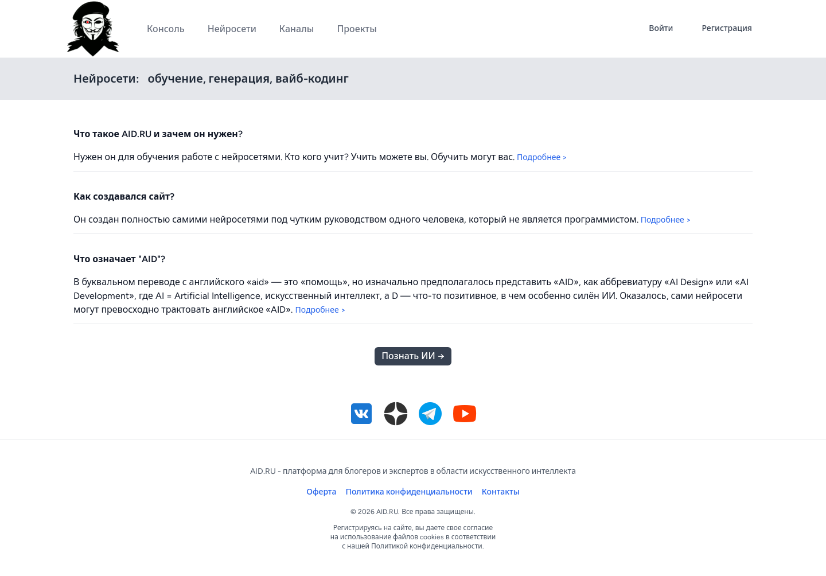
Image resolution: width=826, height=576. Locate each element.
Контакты (501, 492)
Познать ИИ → (412, 356)
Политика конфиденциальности (409, 492)
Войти (661, 28)
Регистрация (727, 28)
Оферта (321, 492)
